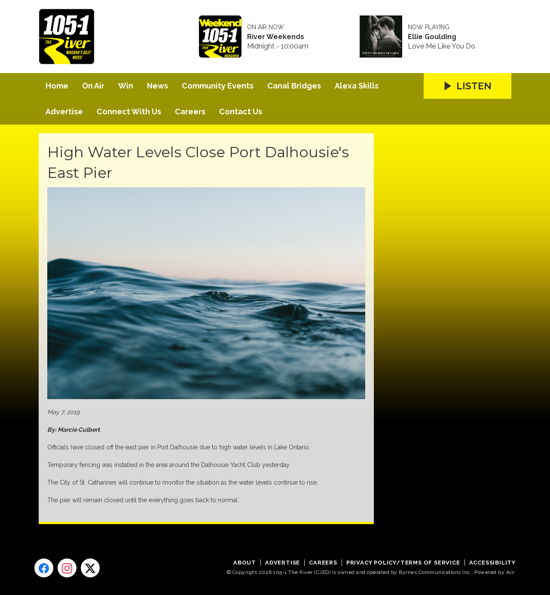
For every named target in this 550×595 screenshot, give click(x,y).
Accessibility (492, 562)
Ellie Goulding (432, 37)
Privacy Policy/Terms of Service (403, 562)
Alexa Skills (357, 85)
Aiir (510, 572)
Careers (190, 111)
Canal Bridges (294, 85)
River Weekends (275, 37)
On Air (93, 85)
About (244, 562)
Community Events (218, 85)
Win (125, 85)
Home (57, 85)
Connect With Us (129, 111)
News (157, 85)
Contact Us (240, 111)
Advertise (64, 111)
